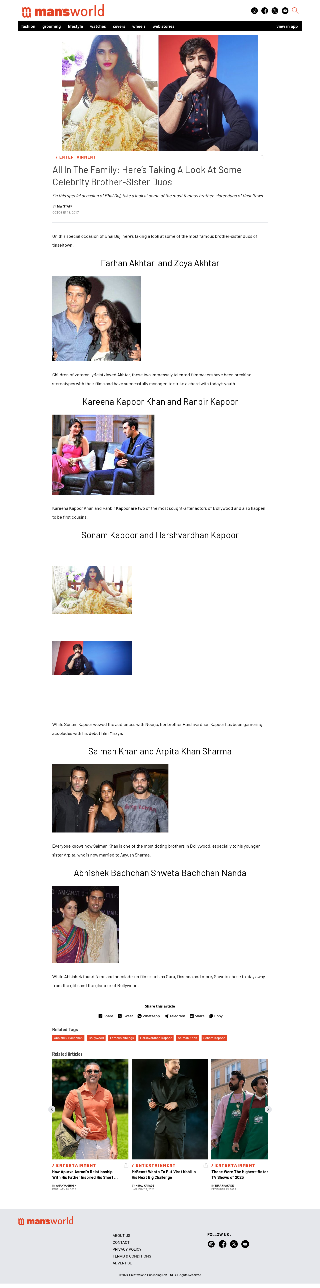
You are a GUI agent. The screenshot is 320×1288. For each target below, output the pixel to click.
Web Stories (163, 26)
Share (105, 1016)
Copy (215, 1016)
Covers (119, 26)
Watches (98, 26)
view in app (287, 26)
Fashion (28, 26)
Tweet (125, 1016)
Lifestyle (75, 26)
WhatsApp (148, 1016)
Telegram (174, 1016)
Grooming (51, 26)
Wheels (139, 26)
